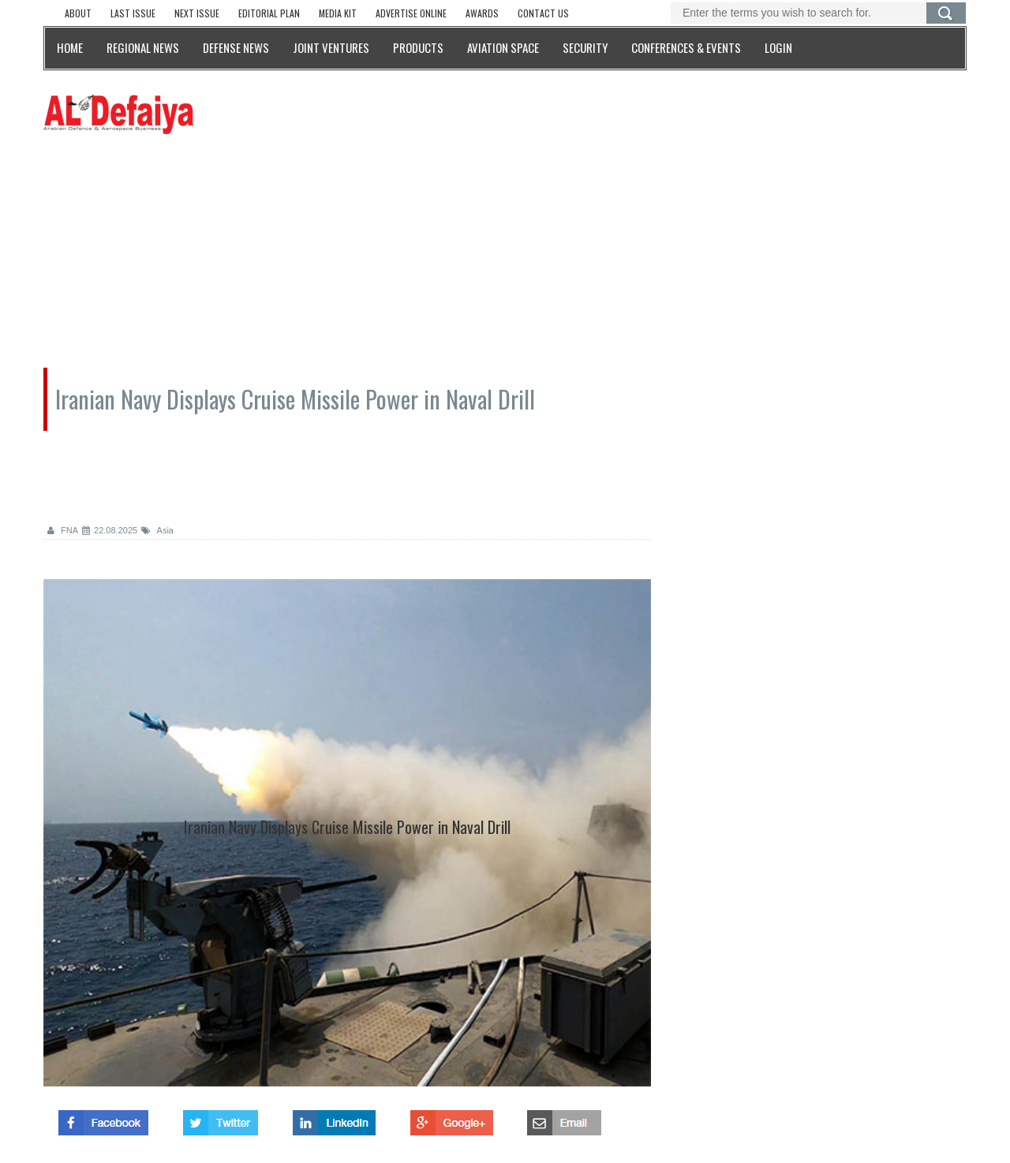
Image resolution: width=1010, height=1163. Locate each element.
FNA (62, 530)
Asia (157, 530)
